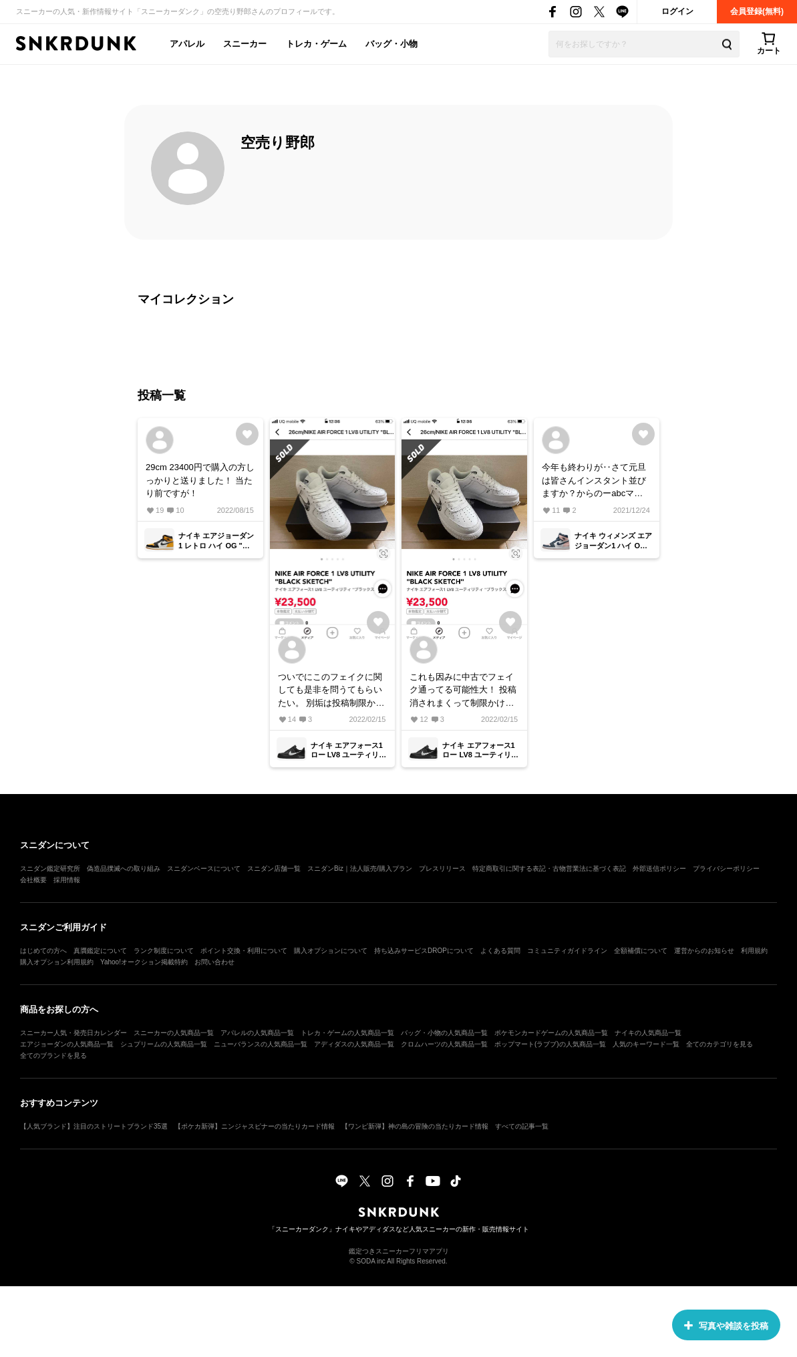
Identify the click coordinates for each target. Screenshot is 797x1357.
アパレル (187, 44)
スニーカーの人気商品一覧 (174, 1032)
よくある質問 (500, 950)
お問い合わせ (214, 962)
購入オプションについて (330, 950)
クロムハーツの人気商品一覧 (444, 1044)
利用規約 (754, 950)
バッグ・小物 (391, 44)
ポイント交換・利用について (243, 950)
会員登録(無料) (757, 11)
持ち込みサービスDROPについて (424, 950)
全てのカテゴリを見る (719, 1044)
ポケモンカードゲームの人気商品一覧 (551, 1032)
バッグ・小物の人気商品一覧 (444, 1032)
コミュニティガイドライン (567, 950)
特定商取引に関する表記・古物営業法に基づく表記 (549, 868)
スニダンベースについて (204, 868)
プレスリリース (442, 868)
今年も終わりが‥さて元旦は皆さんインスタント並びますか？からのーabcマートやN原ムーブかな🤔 (594, 481)
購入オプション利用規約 (57, 962)
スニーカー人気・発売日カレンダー (73, 1032)
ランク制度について (164, 950)
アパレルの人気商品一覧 (257, 1032)
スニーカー (245, 44)
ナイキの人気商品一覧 (648, 1032)
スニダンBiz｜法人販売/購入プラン (359, 868)
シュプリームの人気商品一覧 (163, 1044)
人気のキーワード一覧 (646, 1044)
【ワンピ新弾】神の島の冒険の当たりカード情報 (414, 1126)
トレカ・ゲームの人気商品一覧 (347, 1032)
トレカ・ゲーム (316, 44)
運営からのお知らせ (704, 950)
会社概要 (33, 880)
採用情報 (66, 880)
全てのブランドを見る (53, 1055)
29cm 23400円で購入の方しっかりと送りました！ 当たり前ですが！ (200, 480)
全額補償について (640, 950)
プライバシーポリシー (726, 868)
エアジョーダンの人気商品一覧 (67, 1044)
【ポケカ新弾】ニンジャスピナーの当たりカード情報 (254, 1126)
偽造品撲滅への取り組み (123, 868)
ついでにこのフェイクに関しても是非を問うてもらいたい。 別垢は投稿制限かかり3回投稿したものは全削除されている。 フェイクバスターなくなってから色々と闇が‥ (331, 691)
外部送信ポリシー (659, 868)
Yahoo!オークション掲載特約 (144, 962)
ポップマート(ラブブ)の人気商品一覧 (550, 1044)
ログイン (677, 11)
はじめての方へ (43, 950)
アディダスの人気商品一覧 (354, 1044)
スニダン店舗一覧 (274, 868)
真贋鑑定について (100, 950)
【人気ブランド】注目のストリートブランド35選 (94, 1126)
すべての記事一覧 (521, 1126)
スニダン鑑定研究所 (50, 868)
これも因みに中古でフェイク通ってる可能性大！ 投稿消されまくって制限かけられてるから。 (463, 691)
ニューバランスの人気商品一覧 (260, 1044)
